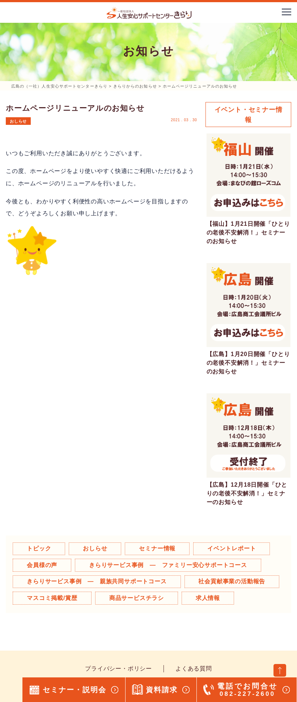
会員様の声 (42, 565)
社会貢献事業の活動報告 (232, 581)
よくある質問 (193, 668)
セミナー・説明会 (74, 690)
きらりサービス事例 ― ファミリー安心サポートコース (168, 565)
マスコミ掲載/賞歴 (52, 598)
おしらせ (18, 121)
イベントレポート (232, 548)
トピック (39, 548)
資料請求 (162, 690)
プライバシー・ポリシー (118, 668)
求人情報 (208, 598)
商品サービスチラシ (137, 598)
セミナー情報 (158, 548)
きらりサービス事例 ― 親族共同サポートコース (97, 581)
